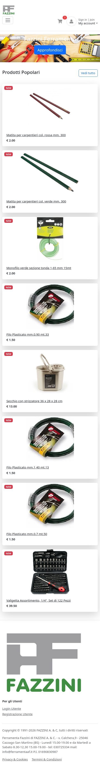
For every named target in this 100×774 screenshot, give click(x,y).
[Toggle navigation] (7, 20)
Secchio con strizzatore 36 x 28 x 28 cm (34, 401)
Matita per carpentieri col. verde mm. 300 (36, 201)
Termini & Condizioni (47, 759)
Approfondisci (49, 49)
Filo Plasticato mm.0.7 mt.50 (26, 534)
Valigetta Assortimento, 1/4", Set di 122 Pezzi (38, 600)
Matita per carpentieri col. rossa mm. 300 (36, 135)
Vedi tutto (88, 73)
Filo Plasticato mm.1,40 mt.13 (27, 467)
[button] (7, 48)
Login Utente (11, 708)
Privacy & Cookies (15, 759)
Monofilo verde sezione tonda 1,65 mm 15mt (38, 268)
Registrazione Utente (17, 714)
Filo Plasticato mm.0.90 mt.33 (27, 334)
